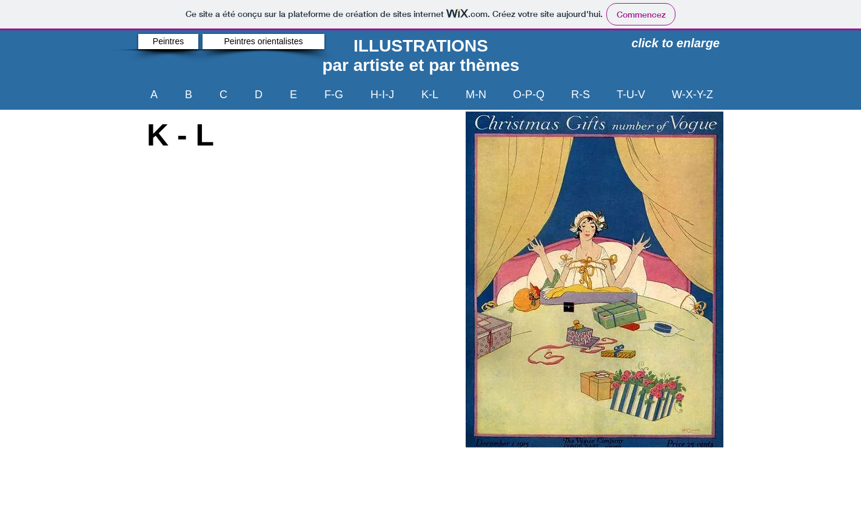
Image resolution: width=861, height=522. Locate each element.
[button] (594, 279)
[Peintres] (168, 41)
